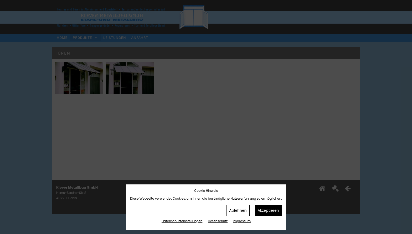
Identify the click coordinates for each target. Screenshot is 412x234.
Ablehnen (238, 210)
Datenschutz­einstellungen (182, 221)
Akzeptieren (268, 210)
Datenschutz (218, 221)
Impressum (242, 221)
